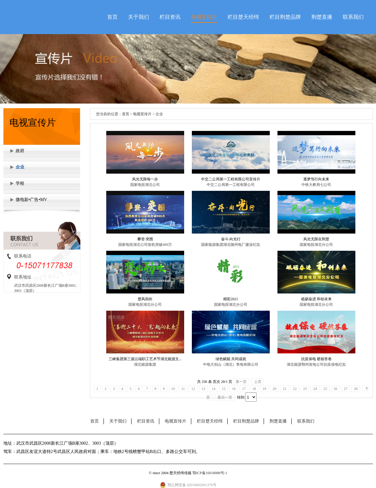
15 (223, 389)
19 (264, 389)
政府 (20, 150)
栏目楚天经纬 (243, 17)
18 (254, 389)
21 (284, 389)
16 (234, 389)
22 (295, 389)
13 (203, 389)
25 (325, 389)
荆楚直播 (321, 17)
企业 (20, 167)
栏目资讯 (170, 17)
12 (193, 389)
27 (345, 389)
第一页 (241, 382)
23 (305, 389)
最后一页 (224, 397)
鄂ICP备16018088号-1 (209, 473)
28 (356, 389)
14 (213, 389)
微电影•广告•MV (31, 199)
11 (183, 389)
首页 (112, 17)
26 (335, 389)
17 (244, 389)
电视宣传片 (204, 17)
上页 (257, 382)
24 (315, 389)
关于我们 (138, 17)
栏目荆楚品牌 (285, 17)
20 (274, 389)
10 (173, 389)
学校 (20, 183)
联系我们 (353, 17)
